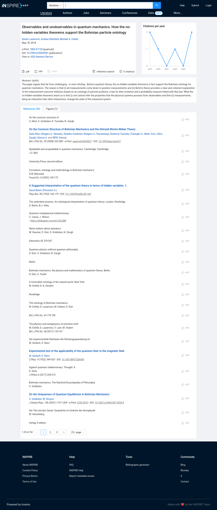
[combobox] (108, 5)
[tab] (31, 109)
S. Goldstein (35, 399)
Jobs (86, 13)
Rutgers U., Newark (52, 134)
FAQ (71, 464)
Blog (183, 464)
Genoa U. (42, 137)
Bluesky (185, 470)
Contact (185, 481)
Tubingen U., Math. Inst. (143, 134)
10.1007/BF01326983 (73, 359)
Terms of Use (29, 481)
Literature (46, 13)
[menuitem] (182, 5)
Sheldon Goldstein (73, 134)
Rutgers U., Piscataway (96, 134)
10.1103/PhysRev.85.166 (78, 194)
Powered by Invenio (18, 504)
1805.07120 (36, 49)
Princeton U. (49, 190)
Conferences (129, 13)
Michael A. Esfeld (69, 39)
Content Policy (30, 470)
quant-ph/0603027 (82, 141)
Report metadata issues (81, 476)
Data (151, 13)
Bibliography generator (137, 464)
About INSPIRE (30, 464)
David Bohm (35, 190)
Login (209, 5)
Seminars (105, 13)
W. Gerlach (34, 355)
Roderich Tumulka (119, 134)
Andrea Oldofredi (50, 39)
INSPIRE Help (76, 470)
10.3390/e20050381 (37, 53)
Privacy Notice (29, 476)
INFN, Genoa (59, 137)
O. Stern (45, 355)
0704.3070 (82, 402)
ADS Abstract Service (42, 56)
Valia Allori (34, 134)
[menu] (189, 5)
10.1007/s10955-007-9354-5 (109, 402)
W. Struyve (48, 399)
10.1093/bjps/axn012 (109, 141)
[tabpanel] (108, 275)
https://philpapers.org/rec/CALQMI (48, 220)
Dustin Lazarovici (31, 39)
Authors (67, 13)
